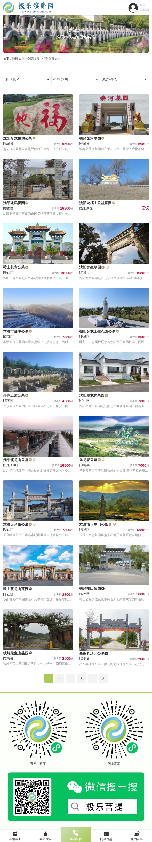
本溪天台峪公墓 (15, 525)
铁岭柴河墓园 (90, 138)
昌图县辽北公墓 (92, 653)
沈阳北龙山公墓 (15, 460)
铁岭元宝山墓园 (15, 653)
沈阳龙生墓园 (90, 267)
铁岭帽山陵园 (90, 588)
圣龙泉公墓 (88, 460)
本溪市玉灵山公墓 (93, 525)
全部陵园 (33, 59)
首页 (6, 59)
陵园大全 (18, 59)
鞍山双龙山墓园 (15, 589)
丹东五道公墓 (14, 395)
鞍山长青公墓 (14, 267)
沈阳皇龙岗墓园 (92, 395)
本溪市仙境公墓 (15, 332)
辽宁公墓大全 (51, 59)
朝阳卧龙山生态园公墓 (97, 332)
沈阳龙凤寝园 (14, 203)
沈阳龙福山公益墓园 (95, 203)
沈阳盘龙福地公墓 (17, 138)
